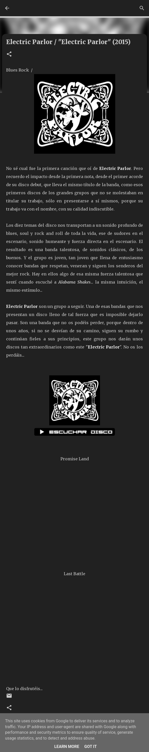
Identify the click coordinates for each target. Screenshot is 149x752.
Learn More (66, 746)
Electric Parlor (115, 168)
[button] (9, 54)
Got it (90, 746)
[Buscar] (142, 8)
